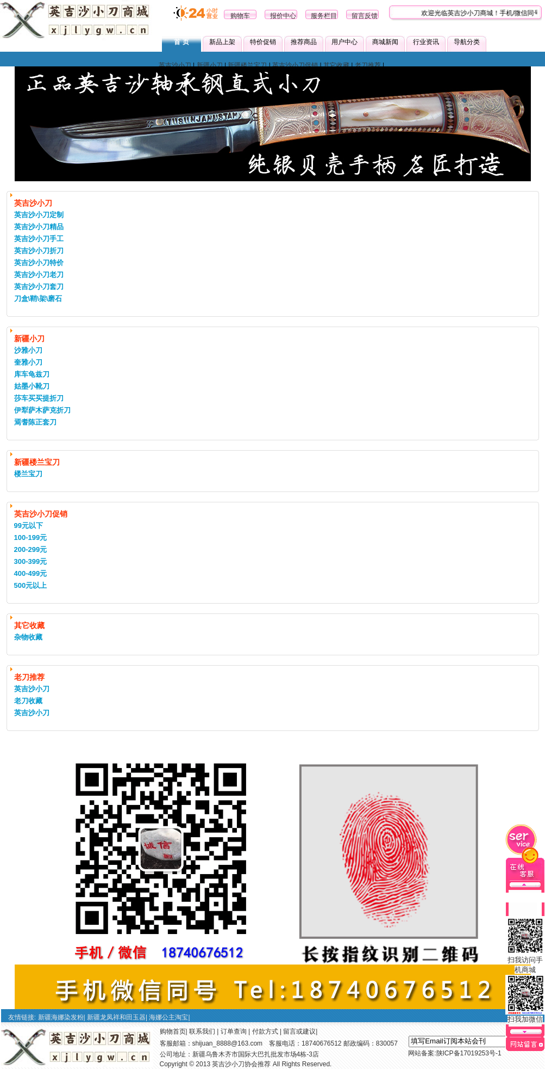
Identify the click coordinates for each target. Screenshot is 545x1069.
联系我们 (202, 1031)
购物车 (240, 16)
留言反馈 (365, 16)
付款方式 (265, 1031)
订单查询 (234, 1031)
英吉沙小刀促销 (295, 65)
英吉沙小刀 (175, 65)
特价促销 (263, 42)
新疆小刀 (210, 65)
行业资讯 (426, 42)
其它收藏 (336, 65)
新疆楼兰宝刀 (247, 65)
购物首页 (173, 1031)
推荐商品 (304, 42)
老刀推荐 (368, 65)
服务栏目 (324, 16)
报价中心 (283, 16)
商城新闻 (385, 42)
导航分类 (467, 42)
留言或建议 (299, 1031)
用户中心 (344, 42)
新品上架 (222, 42)
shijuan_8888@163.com (227, 1043)
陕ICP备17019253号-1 (469, 1053)
